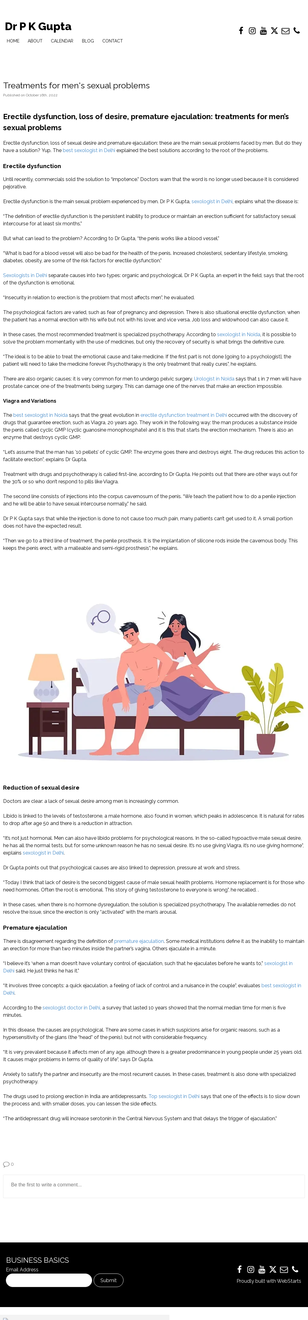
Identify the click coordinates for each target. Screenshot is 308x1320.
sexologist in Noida (238, 334)
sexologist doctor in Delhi (71, 1008)
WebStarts (289, 1281)
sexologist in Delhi (212, 201)
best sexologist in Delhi (89, 150)
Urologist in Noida (214, 379)
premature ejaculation (139, 941)
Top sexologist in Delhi (174, 1096)
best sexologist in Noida (40, 415)
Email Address (22, 1270)
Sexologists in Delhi (25, 275)
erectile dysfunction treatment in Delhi (183, 415)
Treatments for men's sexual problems (76, 85)
